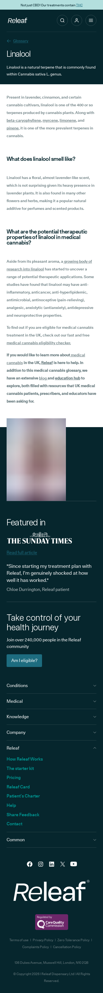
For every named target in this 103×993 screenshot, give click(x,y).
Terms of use (19, 940)
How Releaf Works (25, 759)
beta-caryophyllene (24, 120)
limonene (68, 120)
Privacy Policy (43, 940)
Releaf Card (18, 786)
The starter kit (20, 768)
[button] (76, 20)
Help (11, 805)
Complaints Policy (35, 947)
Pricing (14, 777)
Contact (14, 823)
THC (79, 5)
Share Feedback (23, 814)
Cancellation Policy (67, 947)
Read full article (22, 552)
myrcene (50, 120)
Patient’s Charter (23, 796)
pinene (13, 128)
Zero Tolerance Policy (73, 940)
